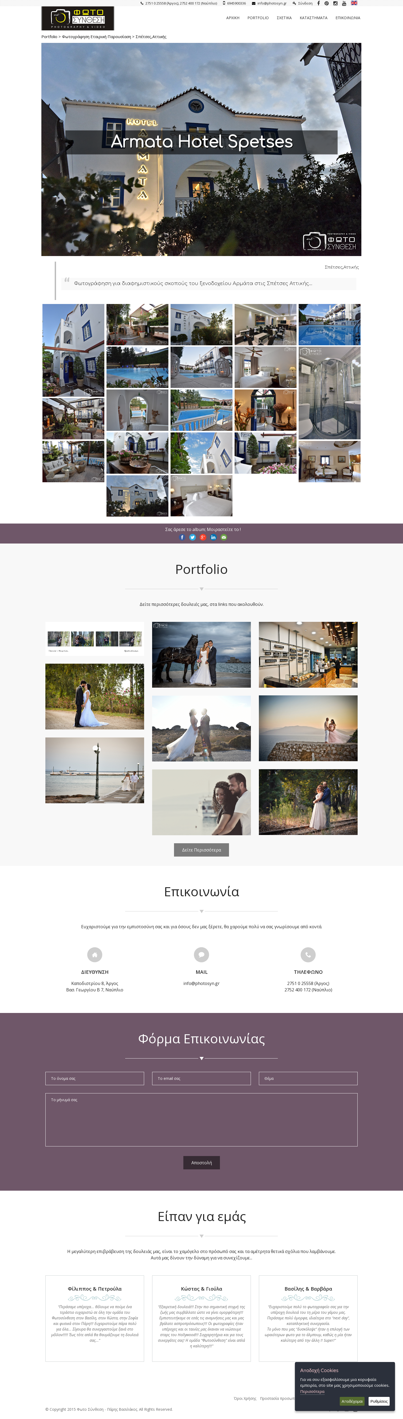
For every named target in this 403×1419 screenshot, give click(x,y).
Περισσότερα (312, 1391)
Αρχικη (232, 17)
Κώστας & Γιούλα (201, 1289)
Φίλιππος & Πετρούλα (95, 1289)
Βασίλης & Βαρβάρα (308, 1289)
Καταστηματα (313, 17)
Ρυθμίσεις (379, 1401)
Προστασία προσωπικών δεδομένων (292, 1398)
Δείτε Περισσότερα (201, 850)
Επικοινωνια (347, 17)
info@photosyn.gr (269, 3)
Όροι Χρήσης (245, 1398)
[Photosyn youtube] (344, 3)
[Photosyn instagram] (335, 3)
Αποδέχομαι (352, 1401)
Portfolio (258, 17)
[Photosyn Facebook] (318, 3)
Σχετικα (284, 17)
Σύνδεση (303, 3)
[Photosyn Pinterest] (327, 3)
